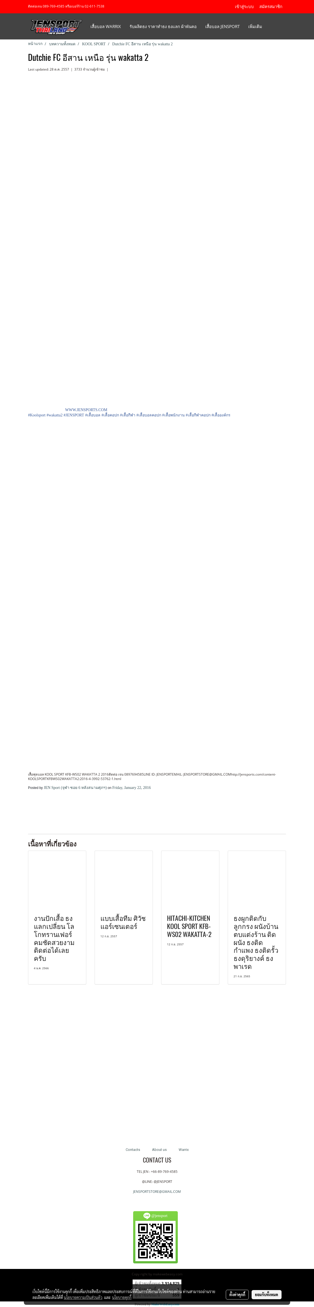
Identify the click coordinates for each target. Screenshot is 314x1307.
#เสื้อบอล (92, 415)
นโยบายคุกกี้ (121, 1297)
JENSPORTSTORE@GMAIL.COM (157, 1191)
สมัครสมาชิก (270, 6)
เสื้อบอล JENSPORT (222, 26)
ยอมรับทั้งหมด (266, 1294)
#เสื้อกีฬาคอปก (198, 415)
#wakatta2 (55, 415)
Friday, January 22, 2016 (131, 788)
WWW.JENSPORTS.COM (86, 410)
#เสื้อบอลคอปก (148, 415)
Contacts (133, 1150)
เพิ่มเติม (255, 26)
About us (159, 1150)
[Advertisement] (93, 811)
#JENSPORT (74, 415)
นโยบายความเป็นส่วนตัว (83, 1297)
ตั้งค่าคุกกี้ (237, 1294)
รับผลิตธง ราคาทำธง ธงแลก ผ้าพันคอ (163, 26)
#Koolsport (36, 415)
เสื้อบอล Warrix (105, 26)
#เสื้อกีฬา (127, 415)
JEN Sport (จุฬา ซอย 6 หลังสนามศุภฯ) (75, 788)
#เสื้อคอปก (110, 415)
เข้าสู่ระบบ (244, 6)
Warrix (184, 1150)
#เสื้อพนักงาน (173, 415)
